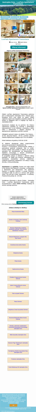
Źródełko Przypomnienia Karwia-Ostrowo (18, 278)
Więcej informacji (19, 47)
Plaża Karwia (18, 261)
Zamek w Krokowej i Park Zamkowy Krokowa (18, 220)
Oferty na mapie (15, 16)
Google (4, 396)
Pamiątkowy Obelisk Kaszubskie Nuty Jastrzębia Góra (18, 351)
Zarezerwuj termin (25, 203)
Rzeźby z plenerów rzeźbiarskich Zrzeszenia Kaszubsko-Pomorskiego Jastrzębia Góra (18, 327)
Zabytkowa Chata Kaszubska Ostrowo (18, 309)
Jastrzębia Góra (29, 21)
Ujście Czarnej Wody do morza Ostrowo (18, 286)
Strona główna (5, 16)
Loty (5, 19)
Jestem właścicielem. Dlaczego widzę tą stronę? (17, 197)
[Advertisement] (18, 391)
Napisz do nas (23, 408)
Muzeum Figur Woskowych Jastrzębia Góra (18, 343)
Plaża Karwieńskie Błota (18, 211)
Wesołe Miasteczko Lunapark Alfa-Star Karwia (18, 237)
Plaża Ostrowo (18, 301)
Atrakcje (22, 19)
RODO (17, 403)
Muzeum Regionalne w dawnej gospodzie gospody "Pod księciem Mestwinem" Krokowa (18, 229)
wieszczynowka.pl (31, 1)
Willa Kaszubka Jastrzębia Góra (18, 334)
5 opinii (31, 108)
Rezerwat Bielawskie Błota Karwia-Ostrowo (18, 318)
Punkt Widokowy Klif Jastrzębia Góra (18, 367)
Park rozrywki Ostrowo (18, 293)
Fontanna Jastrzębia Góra (18, 359)
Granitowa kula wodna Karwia (18, 245)
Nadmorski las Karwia (18, 269)
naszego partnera (11, 185)
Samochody (13, 19)
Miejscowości (24, 16)
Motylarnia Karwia (18, 253)
